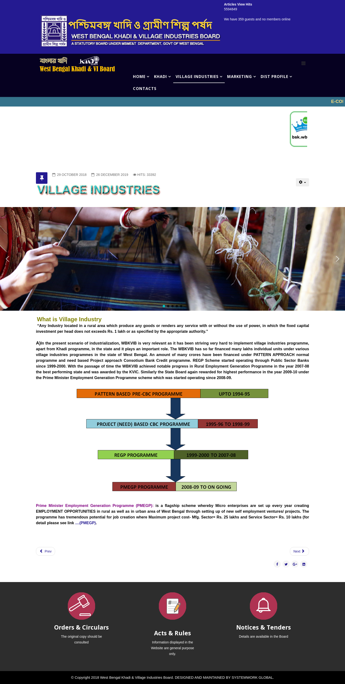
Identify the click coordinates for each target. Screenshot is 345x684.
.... (76, 523)
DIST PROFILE (274, 76)
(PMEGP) (87, 523)
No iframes (172, 102)
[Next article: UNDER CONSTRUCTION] (299, 551)
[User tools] (302, 182)
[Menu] (303, 63)
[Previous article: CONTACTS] (45, 551)
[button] (7, 259)
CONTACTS (144, 88)
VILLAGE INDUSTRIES (197, 76)
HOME (139, 76)
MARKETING (239, 76)
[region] (172, 259)
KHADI (160, 76)
